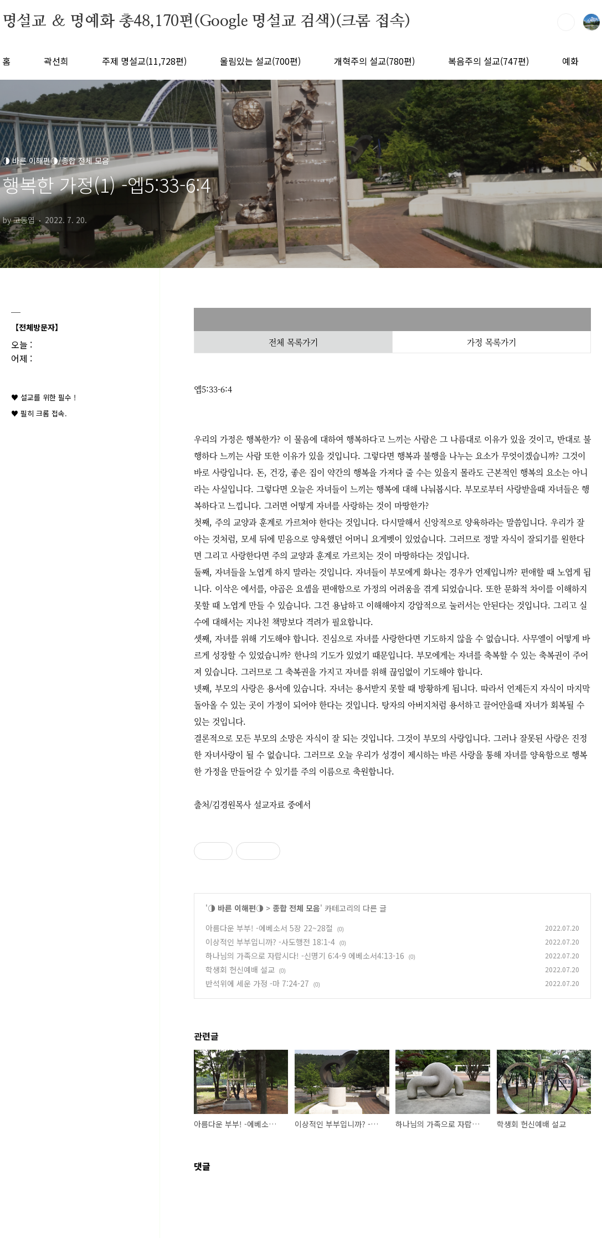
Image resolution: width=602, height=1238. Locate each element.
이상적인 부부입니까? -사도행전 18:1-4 (270, 941)
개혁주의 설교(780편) (374, 61)
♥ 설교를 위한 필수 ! (43, 397)
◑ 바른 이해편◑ (236, 908)
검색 (566, 22)
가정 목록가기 (491, 342)
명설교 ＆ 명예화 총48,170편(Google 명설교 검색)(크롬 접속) (206, 21)
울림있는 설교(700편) (260, 61)
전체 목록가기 (293, 342)
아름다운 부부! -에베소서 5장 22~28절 (269, 927)
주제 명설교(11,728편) (144, 61)
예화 (570, 61)
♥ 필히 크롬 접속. (39, 413)
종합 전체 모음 (296, 908)
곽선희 (56, 61)
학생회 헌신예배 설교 (240, 969)
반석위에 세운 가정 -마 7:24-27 (257, 983)
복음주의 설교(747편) (488, 61)
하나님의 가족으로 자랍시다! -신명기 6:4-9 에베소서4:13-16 (304, 955)
